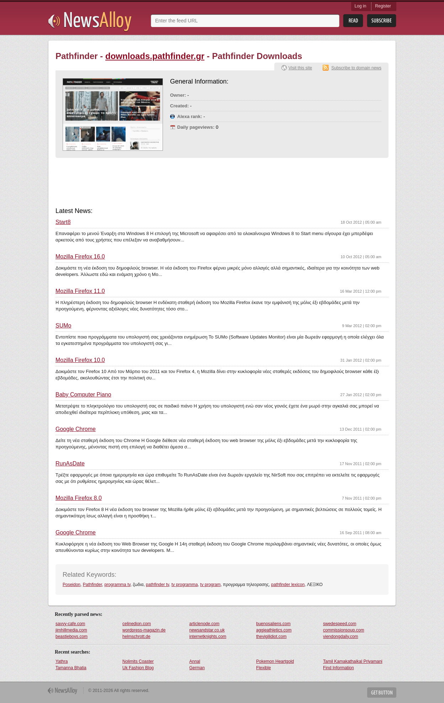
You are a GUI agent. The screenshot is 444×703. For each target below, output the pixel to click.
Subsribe (381, 20)
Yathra (62, 661)
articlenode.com (204, 623)
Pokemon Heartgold (275, 661)
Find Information (338, 667)
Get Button (381, 692)
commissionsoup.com (343, 630)
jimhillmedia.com (71, 630)
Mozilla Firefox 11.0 (80, 291)
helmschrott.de (136, 636)
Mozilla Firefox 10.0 (80, 360)
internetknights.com (207, 636)
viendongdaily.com (340, 636)
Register (383, 6)
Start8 (63, 222)
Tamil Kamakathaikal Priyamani (352, 661)
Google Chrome (76, 429)
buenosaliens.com (273, 623)
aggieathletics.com (273, 630)
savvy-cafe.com (70, 623)
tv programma (184, 584)
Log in (360, 6)
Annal (194, 661)
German (197, 667)
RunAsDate (70, 464)
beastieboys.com (72, 636)
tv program (210, 584)
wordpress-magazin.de (143, 630)
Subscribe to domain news (356, 67)
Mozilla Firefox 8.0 (79, 498)
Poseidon (71, 584)
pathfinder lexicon (288, 584)
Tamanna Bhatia (71, 667)
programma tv (117, 584)
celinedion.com (136, 623)
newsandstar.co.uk (206, 630)
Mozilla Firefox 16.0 (80, 257)
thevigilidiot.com (271, 636)
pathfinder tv (157, 584)
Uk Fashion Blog (138, 667)
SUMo (63, 326)
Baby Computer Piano (83, 395)
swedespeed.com (339, 623)
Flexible (263, 667)
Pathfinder (92, 584)
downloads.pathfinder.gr (155, 56)
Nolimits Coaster (138, 661)
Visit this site (300, 67)
